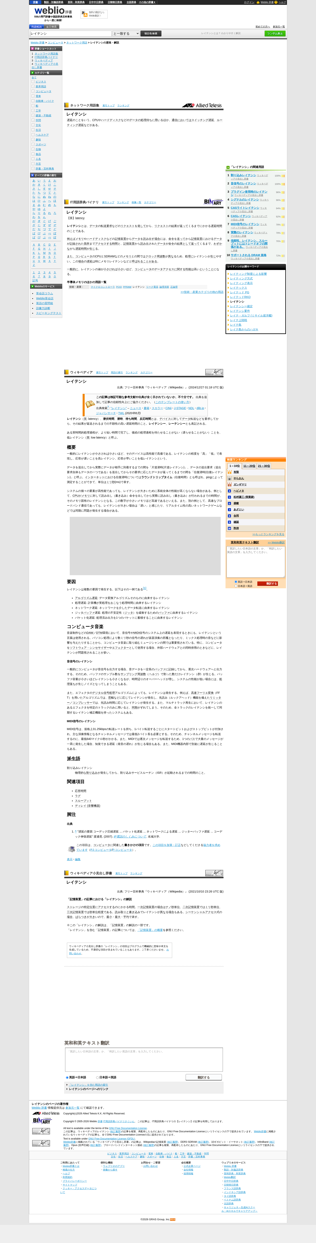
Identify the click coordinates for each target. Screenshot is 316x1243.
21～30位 (264, 465)
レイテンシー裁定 (241, 306)
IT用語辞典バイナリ (84, 202)
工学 (38, 110)
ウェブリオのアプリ (114, 1166)
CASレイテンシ (241, 216)
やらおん (239, 478)
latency (80, 218)
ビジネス (41, 81)
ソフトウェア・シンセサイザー (89, 647)
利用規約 (67, 1177)
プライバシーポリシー (75, 1181)
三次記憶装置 (75, 912)
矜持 (236, 528)
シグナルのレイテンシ (245, 199)
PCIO (119, 287)
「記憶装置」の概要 (150, 930)
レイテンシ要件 (240, 310)
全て (34, 77)
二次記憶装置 (191, 907)
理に (190, 256)
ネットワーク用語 (76, 42)
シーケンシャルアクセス (200, 912)
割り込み (92, 772)
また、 (71, 256)
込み (137, 912)
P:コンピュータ (122, 849)
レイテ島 (235, 324)
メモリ (79, 238)
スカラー (157, 408)
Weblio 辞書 (267, 2)
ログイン (249, 2)
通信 (174, 120)
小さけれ (109, 269)
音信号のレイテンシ (243, 183)
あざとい (239, 509)
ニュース (135, 408)
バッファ (89, 612)
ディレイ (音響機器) (87, 805)
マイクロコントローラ (103, 287)
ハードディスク (111, 120)
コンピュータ (55, 42)
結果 (174, 226)
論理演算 (164, 287)
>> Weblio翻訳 (276, 542)
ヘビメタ (239, 490)
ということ (207, 269)
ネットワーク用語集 (84, 105)
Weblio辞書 (260, 1131)
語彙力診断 (43, 308)
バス (192, 738)
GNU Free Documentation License (128, 1128)
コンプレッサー (82, 702)
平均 (126, 916)
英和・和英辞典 (76, 2)
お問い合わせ (150, 1166)
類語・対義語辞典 (53, 2)
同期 (134, 707)
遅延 (70, 120)
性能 (188, 269)
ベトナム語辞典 (232, 1199)
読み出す (148, 238)
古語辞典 (131, 2)
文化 (38, 125)
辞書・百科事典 (45, 168)
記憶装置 (120, 238)
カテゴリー (150, 202)
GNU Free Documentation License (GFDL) (111, 1138)
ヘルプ (282, 2)
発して (141, 226)
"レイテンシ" (119, 408)
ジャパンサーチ (106, 413)
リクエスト (128, 226)
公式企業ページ (192, 1166)
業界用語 (41, 86)
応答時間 (80, 790)
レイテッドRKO (240, 297)
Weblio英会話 (44, 298)
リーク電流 (152, 287)
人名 (38, 158)
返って (184, 226)
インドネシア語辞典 (235, 1192)
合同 (236, 515)
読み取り (120, 912)
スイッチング (199, 120)
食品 (38, 154)
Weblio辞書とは (71, 1166)
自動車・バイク (45, 100)
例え (70, 238)
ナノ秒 (170, 907)
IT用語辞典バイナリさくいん (118, 1121)
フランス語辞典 (232, 1188)
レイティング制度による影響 (248, 273)
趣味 (38, 139)
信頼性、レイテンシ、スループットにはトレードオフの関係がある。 (249, 244)
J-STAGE (180, 408)
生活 (38, 129)
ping (209, 477)
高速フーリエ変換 (202, 692)
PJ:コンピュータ (101, 849)
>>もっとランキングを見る (268, 534)
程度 (101, 912)
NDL (191, 408)
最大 (118, 916)
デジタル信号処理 (103, 692)
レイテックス (238, 287)
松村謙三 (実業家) (244, 496)
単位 (177, 907)
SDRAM (109, 256)
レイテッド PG (239, 292)
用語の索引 (117, 372)
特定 (86, 907)
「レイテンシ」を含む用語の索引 (88, 1084)
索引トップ (109, 105)
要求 (109, 226)
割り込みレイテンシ (243, 175)
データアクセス (164, 269)
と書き (130, 912)
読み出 (144, 243)
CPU (95, 120)
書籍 (146, 408)
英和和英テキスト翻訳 (86, 1043)
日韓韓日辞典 (115, 2)
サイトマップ (70, 1184)
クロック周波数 (155, 256)
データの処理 (137, 120)
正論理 (174, 287)
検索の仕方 (69, 1169)
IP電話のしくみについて (130, 836)
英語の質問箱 (44, 303)
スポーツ (41, 144)
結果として (184, 243)
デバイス (165, 418)
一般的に (72, 269)
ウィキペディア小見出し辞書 (91, 873)
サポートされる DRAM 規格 (248, 255)
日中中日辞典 (96, 2)
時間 (115, 243)
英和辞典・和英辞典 (235, 1173)
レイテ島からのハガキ (244, 329)
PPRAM (127, 287)
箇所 (86, 243)
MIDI (136, 632)
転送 (103, 226)
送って (181, 238)
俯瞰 (236, 503)
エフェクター (120, 647)
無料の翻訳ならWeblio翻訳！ (96, 14)
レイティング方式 (241, 278)
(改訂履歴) (115, 1131)
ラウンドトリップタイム (156, 477)
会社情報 (188, 1169)
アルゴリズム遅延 (86, 598)
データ (93, 226)
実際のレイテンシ (242, 232)
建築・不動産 (43, 115)
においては (184, 120)
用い (157, 120)
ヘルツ (153, 674)
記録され (75, 243)
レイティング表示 (241, 283)
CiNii (168, 408)
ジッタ (129, 612)
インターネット (95, 477)
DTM (99, 632)
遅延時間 (216, 226)
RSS (172, 1219)
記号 (35, 280)
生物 (38, 149)
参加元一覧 (279, 26)
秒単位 (93, 912)
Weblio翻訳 (230, 1177)
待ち (149, 120)
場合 (157, 238)
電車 (38, 96)
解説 (129, 899)
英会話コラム (44, 293)
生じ (92, 248)
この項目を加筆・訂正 (167, 845)
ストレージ (74, 907)
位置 (92, 907)
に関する (179, 269)
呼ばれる (137, 261)
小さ (120, 269)
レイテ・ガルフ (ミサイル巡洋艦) (251, 315)
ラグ (78, 795)
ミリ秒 (110, 482)
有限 (236, 472)
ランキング (123, 105)
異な (171, 256)
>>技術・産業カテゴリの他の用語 (202, 292)
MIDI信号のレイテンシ (245, 224)
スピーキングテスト (48, 313)
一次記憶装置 (145, 907)
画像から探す (110, 1169)
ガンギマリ (240, 484)
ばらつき (81, 916)
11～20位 (249, 465)
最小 (109, 916)
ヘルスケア (42, 134)
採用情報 (188, 1173)
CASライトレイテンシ (245, 207)
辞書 (35, 2)
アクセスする (103, 243)
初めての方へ (263, 26)
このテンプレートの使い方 (172, 402)
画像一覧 (136, 202)
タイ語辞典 (230, 1196)
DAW (90, 632)
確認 (236, 521)
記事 (89, 899)
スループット (83, 800)
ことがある (150, 261)
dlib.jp (200, 408)
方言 (38, 163)
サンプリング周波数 (133, 674)
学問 (38, 120)
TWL (121, 413)
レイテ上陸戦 (238, 320)
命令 (171, 238)
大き (92, 916)
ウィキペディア (81, 372)
